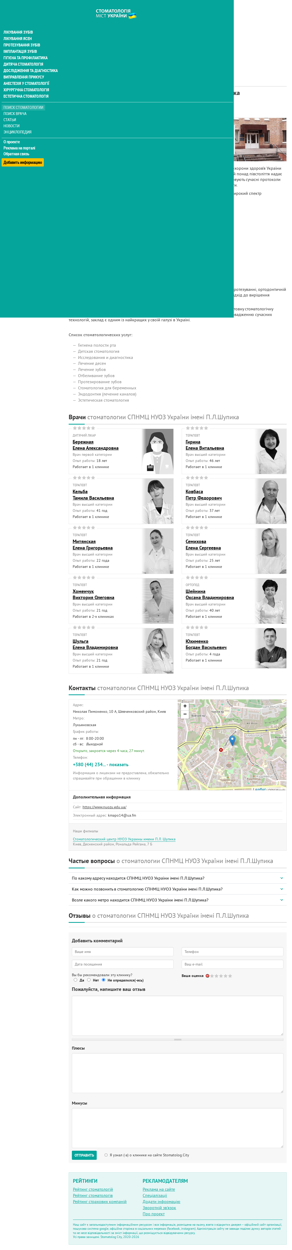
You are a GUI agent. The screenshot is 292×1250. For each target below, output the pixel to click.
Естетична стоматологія (26, 86)
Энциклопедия (18, 122)
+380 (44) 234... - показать (101, 764)
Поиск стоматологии (24, 97)
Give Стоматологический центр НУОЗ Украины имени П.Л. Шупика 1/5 (212, 976)
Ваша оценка (193, 975)
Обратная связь (17, 144)
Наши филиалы (87, 148)
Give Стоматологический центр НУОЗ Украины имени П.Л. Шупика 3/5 (221, 976)
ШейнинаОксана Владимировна (210, 594)
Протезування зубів (22, 35)
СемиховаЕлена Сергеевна (203, 544)
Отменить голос (207, 976)
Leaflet (259, 790)
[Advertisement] (178, 37)
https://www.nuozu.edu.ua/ (104, 807)
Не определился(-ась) (126, 980)
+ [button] (185, 707)
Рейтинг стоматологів (93, 1195)
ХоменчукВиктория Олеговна (93, 594)
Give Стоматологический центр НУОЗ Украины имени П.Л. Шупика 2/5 (217, 976)
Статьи (11, 110)
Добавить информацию (23, 150)
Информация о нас (90, 130)
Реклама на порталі (20, 138)
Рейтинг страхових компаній (100, 1201)
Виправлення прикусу (24, 67)
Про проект (154, 1213)
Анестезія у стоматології (26, 74)
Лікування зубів (19, 22)
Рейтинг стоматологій (93, 1189)
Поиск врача (16, 103)
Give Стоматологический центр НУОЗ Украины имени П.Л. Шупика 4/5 (226, 976)
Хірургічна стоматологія (26, 80)
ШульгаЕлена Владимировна (95, 644)
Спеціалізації (155, 1195)
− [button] (185, 715)
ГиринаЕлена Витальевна (205, 445)
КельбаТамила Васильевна (93, 494)
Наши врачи (84, 136)
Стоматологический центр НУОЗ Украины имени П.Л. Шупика (124, 839)
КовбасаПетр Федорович (204, 494)
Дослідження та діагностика (30, 61)
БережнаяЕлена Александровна (96, 445)
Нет (96, 980)
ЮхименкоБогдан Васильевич (206, 644)
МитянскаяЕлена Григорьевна (93, 544)
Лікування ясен (18, 29)
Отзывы (80, 154)
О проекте (12, 132)
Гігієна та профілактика (26, 48)
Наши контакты (87, 142)
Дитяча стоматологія (23, 54)
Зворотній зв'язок (159, 1207)
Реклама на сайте (159, 1189)
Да (82, 980)
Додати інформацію (161, 1201)
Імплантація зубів (20, 41)
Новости (12, 116)
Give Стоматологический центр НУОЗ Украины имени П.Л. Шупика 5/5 (230, 976)
